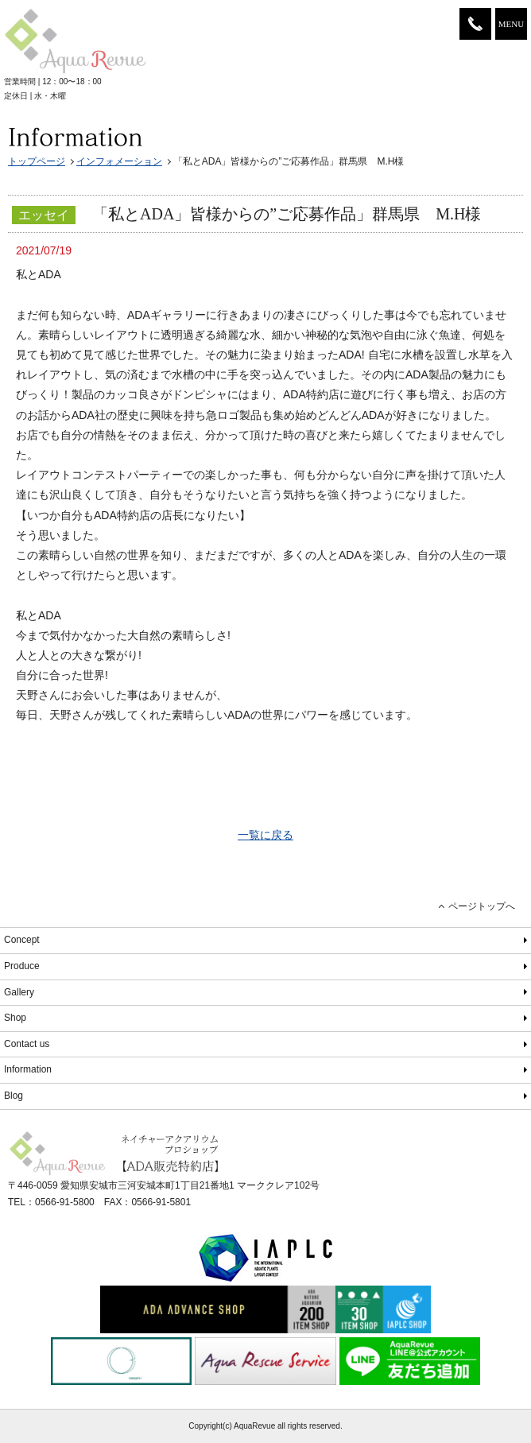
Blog (13, 1095)
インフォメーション (119, 161)
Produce (22, 966)
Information (28, 1069)
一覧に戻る (265, 834)
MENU (511, 24)
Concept (22, 939)
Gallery (19, 992)
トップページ (36, 161)
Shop (15, 1017)
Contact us (26, 1043)
